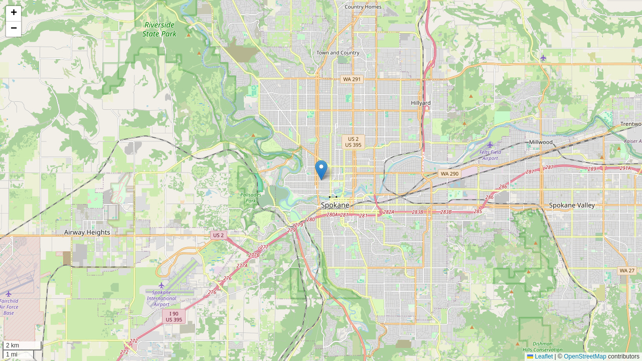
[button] (321, 170)
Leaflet (540, 356)
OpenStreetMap (585, 356)
